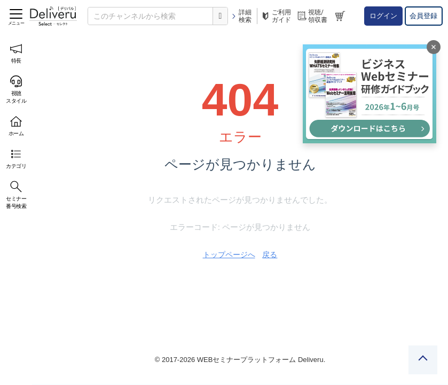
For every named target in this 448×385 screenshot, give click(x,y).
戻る (269, 254)
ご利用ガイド (275, 16)
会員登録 (423, 16)
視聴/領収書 (311, 16)
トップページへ (229, 254)
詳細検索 (241, 16)
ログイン (383, 16)
